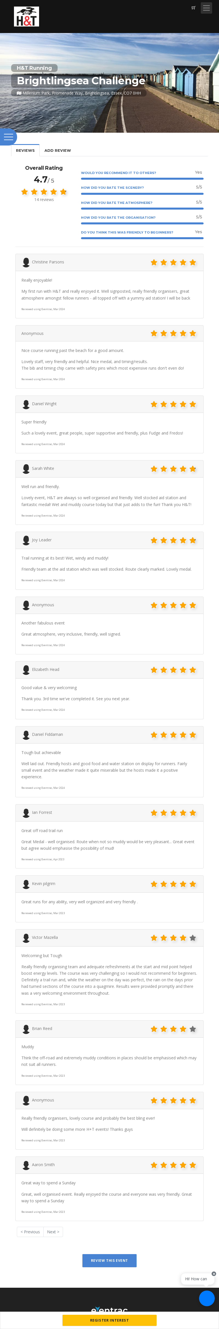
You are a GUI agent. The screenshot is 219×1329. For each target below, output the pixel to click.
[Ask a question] (207, 1298)
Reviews (25, 150)
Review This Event (109, 1260)
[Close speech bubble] (214, 1278)
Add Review (57, 150)
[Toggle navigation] (206, 8)
